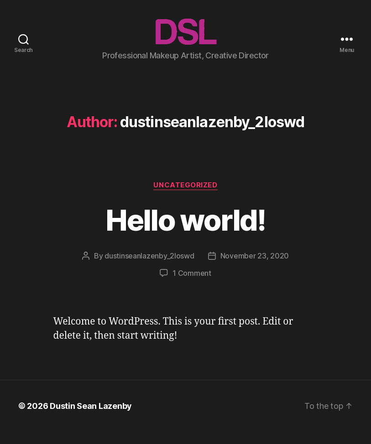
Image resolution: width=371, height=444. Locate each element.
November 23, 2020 (254, 268)
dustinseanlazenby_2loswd (149, 268)
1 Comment (191, 285)
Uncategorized (185, 197)
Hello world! (185, 231)
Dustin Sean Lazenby (91, 418)
